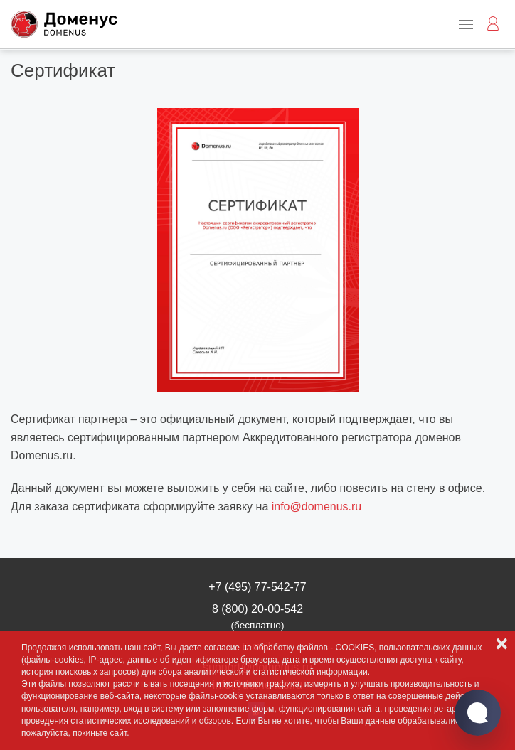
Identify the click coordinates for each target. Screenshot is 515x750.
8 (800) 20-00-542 (257, 617)
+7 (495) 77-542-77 (257, 587)
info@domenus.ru (317, 506)
